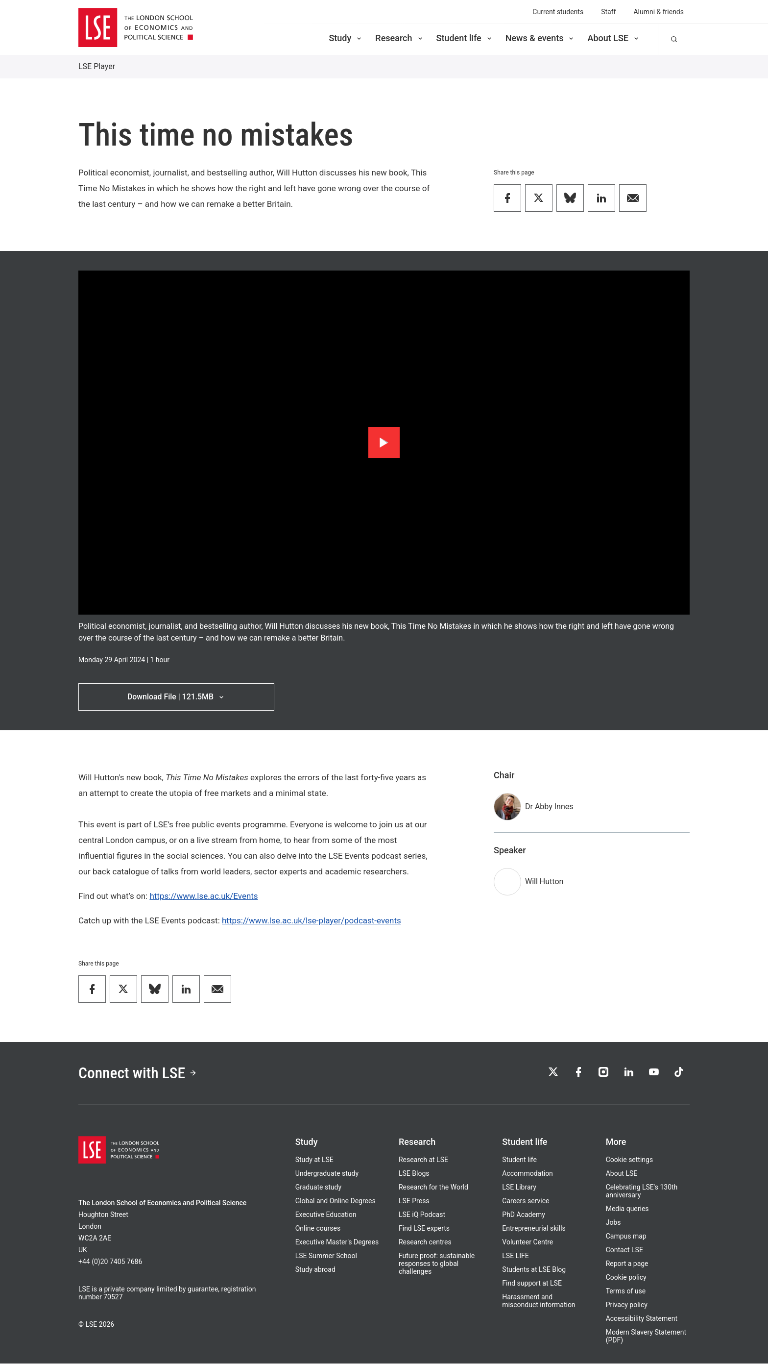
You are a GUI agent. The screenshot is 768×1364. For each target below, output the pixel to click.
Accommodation (527, 1174)
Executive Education (326, 1215)
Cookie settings (629, 1160)
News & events (540, 38)
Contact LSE (624, 1250)
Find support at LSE (532, 1284)
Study (346, 38)
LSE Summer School (326, 1256)
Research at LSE (423, 1160)
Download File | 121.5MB (176, 696)
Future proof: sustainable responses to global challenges (437, 1264)
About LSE (613, 38)
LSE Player (96, 66)
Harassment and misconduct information (538, 1301)
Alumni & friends (658, 12)
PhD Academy (523, 1215)
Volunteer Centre (527, 1242)
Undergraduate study (327, 1174)
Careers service (525, 1201)
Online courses (317, 1229)
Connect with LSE (138, 1073)
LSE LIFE (515, 1256)
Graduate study (318, 1187)
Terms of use (626, 1291)
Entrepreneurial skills (533, 1229)
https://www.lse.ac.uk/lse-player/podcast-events (311, 920)
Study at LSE (314, 1160)
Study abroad (315, 1270)
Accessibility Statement (641, 1319)
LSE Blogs (414, 1174)
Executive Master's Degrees (337, 1242)
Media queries (627, 1209)
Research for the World (433, 1187)
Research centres (425, 1242)
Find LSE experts (424, 1229)
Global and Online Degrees (335, 1201)
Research (399, 38)
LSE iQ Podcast (422, 1215)
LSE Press (414, 1201)
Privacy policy (627, 1305)
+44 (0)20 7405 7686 (110, 1262)
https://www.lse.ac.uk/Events (203, 896)
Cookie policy (626, 1278)
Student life (464, 38)
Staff (608, 12)
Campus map (626, 1236)
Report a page (627, 1264)
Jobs (613, 1223)
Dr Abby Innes (549, 806)
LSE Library (519, 1187)
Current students (557, 12)
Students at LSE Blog (534, 1270)
